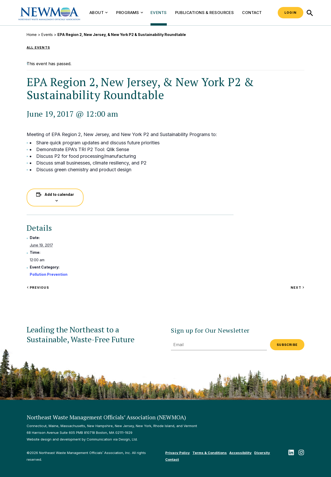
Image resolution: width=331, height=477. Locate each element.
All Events (38, 47)
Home (32, 34)
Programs (129, 12)
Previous (38, 287)
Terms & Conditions (209, 453)
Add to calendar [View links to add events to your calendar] (59, 194)
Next (297, 287)
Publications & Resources (204, 12)
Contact (252, 12)
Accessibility (240, 453)
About (98, 12)
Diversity (262, 453)
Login (290, 12)
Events (159, 12)
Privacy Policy (177, 453)
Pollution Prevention (48, 274)
